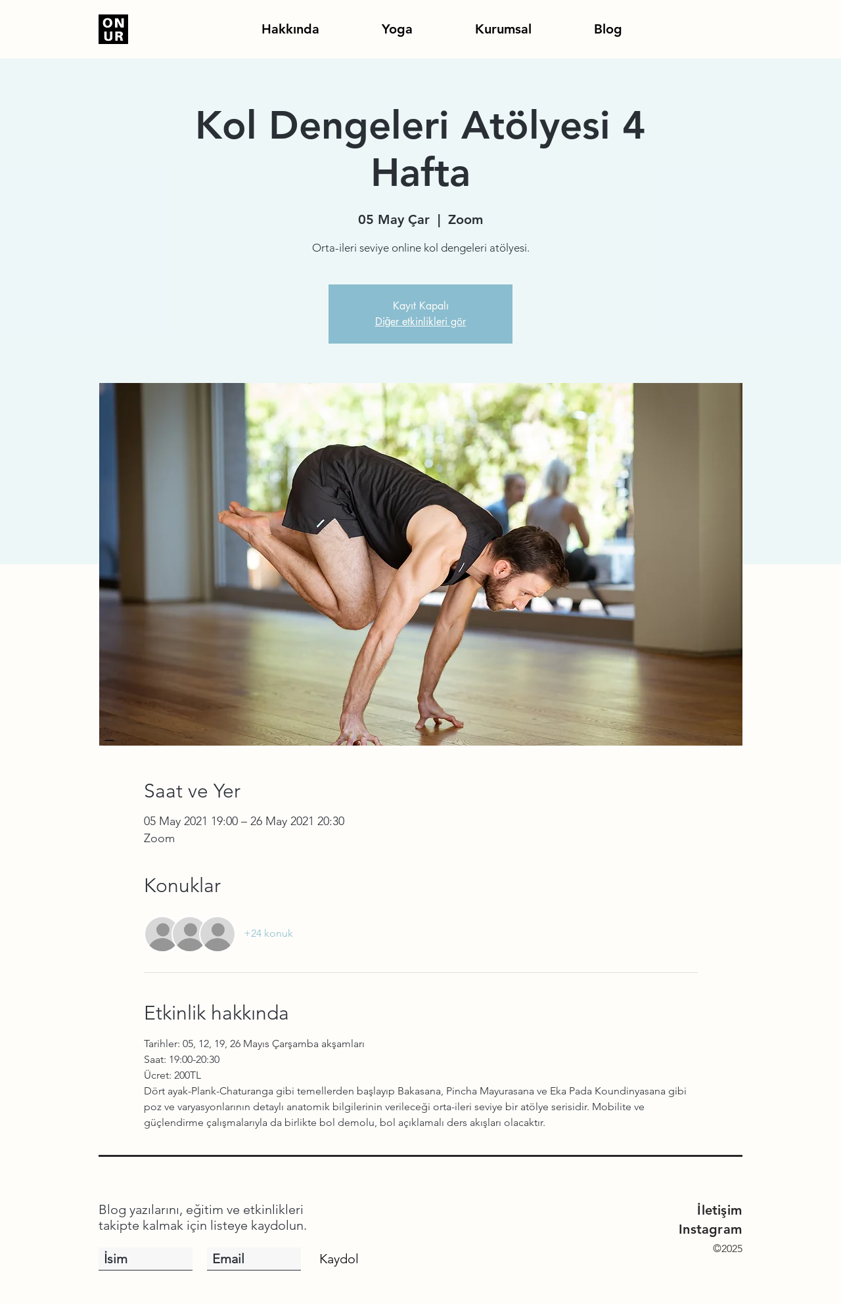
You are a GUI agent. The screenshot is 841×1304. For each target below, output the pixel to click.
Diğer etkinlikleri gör (420, 321)
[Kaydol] (338, 1259)
